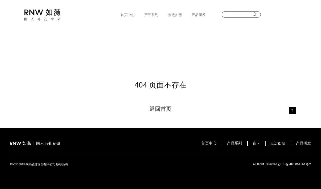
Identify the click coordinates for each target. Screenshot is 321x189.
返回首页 (160, 109)
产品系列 (151, 15)
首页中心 (128, 15)
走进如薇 (175, 15)
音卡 (256, 143)
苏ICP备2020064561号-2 (294, 164)
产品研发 (199, 15)
